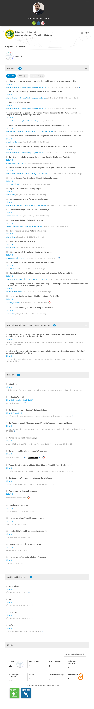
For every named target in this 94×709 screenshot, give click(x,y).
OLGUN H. (9, 118)
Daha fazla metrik (74, 654)
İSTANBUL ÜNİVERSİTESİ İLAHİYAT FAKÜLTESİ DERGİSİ (24, 226)
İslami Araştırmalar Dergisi (15, 258)
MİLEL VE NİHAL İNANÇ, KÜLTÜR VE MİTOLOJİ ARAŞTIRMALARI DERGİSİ (29, 131)
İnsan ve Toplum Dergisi (14, 163)
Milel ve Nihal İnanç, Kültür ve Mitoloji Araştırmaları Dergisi (26, 87)
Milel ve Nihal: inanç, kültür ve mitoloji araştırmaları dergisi (26, 205)
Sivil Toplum (10, 269)
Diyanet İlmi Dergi (12, 216)
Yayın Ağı (13, 56)
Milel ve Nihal (10, 195)
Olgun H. (9, 84)
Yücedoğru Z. (17, 413)
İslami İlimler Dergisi (13, 142)
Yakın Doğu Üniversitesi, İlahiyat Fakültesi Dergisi (23, 121)
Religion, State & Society (14, 292)
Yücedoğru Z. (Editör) (25, 400)
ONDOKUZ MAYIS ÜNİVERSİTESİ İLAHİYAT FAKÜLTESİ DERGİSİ (26, 279)
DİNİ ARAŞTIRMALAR (13, 303)
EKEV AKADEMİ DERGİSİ (13, 184)
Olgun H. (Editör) (11, 400)
